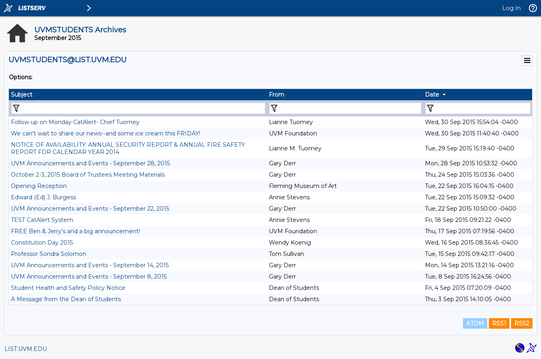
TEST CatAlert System (42, 220)
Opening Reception (39, 186)
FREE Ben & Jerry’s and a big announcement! (75, 231)
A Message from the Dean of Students (66, 299)
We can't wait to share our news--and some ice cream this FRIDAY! (105, 133)
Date (432, 94)
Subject (21, 94)
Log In (511, 8)
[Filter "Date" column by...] (477, 108)
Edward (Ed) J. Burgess (43, 197)
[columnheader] (138, 94)
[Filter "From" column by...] (345, 108)
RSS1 (499, 323)
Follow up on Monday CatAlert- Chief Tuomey (75, 122)
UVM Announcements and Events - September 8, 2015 (89, 276)
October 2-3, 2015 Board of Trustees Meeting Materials (88, 174)
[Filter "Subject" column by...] (138, 108)
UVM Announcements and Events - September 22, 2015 (90, 208)
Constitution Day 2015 (42, 242)
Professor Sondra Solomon (48, 254)
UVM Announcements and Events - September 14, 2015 (90, 265)
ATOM (475, 323)
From (276, 94)
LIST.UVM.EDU (25, 349)
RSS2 (521, 323)
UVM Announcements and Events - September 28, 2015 (90, 163)
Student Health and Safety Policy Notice (68, 287)
